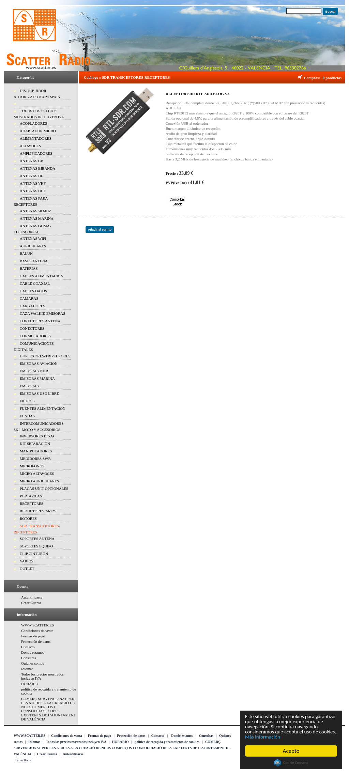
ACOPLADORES (33, 123)
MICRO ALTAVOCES (37, 473)
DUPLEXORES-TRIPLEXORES (45, 356)
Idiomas (27, 669)
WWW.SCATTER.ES (37, 625)
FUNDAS (27, 416)
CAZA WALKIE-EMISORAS (42, 313)
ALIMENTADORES (35, 138)
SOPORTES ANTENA (37, 539)
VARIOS (26, 561)
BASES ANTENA (34, 261)
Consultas (28, 658)
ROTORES (28, 518)
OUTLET (27, 569)
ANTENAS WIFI (33, 238)
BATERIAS (29, 268)
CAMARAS (29, 298)
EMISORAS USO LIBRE (39, 393)
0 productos (332, 78)
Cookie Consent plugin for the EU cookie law (291, 762)
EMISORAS (29, 386)
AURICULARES (33, 246)
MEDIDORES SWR (35, 458)
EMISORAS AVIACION (39, 363)
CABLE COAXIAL (35, 283)
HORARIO (29, 684)
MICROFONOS (32, 466)
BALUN (26, 253)
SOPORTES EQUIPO (36, 546)
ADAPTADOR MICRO (38, 131)
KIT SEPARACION (35, 443)
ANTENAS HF (31, 176)
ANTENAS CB (31, 161)
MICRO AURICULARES (39, 481)
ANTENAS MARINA (37, 218)
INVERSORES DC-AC (38, 436)
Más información (308, 736)
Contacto (28, 647)
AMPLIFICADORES (36, 153)
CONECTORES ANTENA (40, 321)
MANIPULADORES (36, 451)
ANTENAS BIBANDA (37, 168)
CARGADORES (32, 306)
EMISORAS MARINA (37, 378)
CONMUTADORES (35, 336)
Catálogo (91, 77)
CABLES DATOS (33, 291)
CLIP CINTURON (34, 554)
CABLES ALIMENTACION (41, 276)
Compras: (313, 78)
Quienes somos (32, 663)
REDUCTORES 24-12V (38, 511)
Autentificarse (31, 597)
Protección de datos (35, 641)
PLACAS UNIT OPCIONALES (44, 488)
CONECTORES (32, 328)
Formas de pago (33, 636)
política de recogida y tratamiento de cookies (167, 742)
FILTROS (27, 401)
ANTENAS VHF (33, 183)
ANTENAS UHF (33, 191)
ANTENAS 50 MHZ (35, 211)
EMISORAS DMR (34, 371)
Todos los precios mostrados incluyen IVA (76, 742)
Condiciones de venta (37, 630)
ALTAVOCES (30, 146)
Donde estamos (32, 652)
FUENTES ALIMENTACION (42, 408)
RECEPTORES (31, 503)
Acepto (291, 751)
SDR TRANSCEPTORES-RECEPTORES (136, 77)
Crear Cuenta (31, 603)
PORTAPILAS (31, 496)
